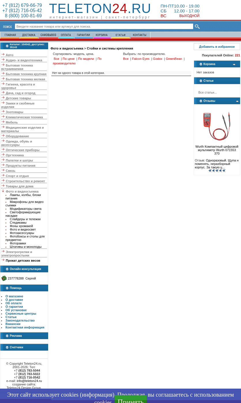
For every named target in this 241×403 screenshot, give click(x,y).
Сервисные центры (20, 313)
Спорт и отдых (17, 176)
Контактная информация (24, 327)
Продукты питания (20, 165)
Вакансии (12, 324)
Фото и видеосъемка (22, 191)
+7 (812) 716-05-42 (22, 10)
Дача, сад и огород (20, 93)
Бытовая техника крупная (26, 74)
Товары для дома (19, 186)
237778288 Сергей (22, 278)
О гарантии (14, 306)
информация (97, 394)
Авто (10, 55)
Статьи (10, 317)
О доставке (14, 299)
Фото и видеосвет (23, 229)
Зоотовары (14, 112)
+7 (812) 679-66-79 (22, 5)
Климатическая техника (24, 117)
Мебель (12, 122)
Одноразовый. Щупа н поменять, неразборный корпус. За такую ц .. (217, 164)
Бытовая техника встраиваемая (17, 67)
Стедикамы (18, 222)
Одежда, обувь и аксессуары (16, 143)
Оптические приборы (22, 150)
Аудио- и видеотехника (24, 60)
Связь (10, 170)
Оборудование (17, 136)
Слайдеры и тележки (25, 219)
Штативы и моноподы (26, 246)
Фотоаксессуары (22, 233)
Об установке (16, 310)
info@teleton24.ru (29, 381)
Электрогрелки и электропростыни (16, 253)
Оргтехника (15, 155)
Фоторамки (18, 243)
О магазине (14, 296)
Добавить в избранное (217, 46)
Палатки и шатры (19, 160)
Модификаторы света (26, 208)
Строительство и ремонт (25, 181)
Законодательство (20, 320)
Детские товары (18, 98)
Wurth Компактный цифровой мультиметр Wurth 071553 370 (216, 148)
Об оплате (13, 303)
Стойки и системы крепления (110, 48)
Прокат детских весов (23, 260)
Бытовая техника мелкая (25, 79)
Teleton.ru (100, 8)
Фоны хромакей (21, 226)
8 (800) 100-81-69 (22, 15)
